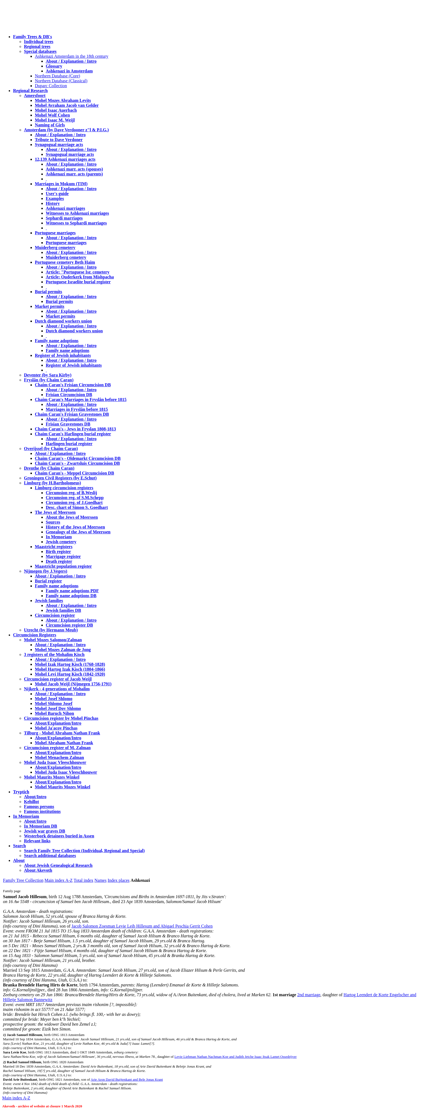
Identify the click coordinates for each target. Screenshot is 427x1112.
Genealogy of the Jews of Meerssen (78, 532)
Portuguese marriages (55, 232)
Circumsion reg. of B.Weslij (71, 492)
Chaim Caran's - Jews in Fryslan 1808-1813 (75, 429)
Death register (59, 561)
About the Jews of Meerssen (72, 517)
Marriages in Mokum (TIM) (61, 183)
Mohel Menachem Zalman (59, 757)
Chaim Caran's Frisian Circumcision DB (73, 384)
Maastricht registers (53, 546)
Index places (118, 880)
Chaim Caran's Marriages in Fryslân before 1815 (81, 399)
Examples (55, 198)
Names (100, 880)
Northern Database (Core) (57, 76)
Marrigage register (63, 556)
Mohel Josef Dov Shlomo (58, 708)
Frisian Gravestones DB (68, 424)
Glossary (54, 66)
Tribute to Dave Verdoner (59, 139)
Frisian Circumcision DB (69, 394)
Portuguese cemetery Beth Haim (65, 262)
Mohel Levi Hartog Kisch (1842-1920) (70, 674)
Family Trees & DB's (32, 36)
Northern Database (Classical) (61, 80)
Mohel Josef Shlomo (53, 698)
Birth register (58, 551)
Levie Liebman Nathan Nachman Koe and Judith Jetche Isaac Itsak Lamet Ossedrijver (236, 1057)
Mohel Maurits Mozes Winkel (62, 787)
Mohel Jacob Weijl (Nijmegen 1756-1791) (73, 684)
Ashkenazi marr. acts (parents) (74, 174)
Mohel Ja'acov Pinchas (56, 728)
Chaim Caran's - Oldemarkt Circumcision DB (78, 458)
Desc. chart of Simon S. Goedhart (77, 507)
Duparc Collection (51, 85)
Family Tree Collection (23, 880)
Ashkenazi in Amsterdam (69, 71)
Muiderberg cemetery (55, 247)
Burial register (48, 581)
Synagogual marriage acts (59, 144)
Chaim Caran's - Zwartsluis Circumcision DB (77, 463)
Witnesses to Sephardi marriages (76, 223)
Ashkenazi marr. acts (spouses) (74, 169)
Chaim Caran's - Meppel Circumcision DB (74, 473)
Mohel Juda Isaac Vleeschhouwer (66, 772)
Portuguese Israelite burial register (78, 281)
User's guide (57, 193)
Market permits (49, 306)
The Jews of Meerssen (55, 512)
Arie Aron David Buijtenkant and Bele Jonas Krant (127, 1079)
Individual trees (38, 41)
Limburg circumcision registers (64, 487)
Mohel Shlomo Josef (53, 703)
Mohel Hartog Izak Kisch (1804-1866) (70, 669)
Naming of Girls (50, 125)
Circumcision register (55, 615)
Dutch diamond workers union (63, 321)
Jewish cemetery (61, 541)
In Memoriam (59, 536)
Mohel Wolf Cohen (52, 115)
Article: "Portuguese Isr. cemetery (77, 272)
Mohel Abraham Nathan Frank (64, 742)
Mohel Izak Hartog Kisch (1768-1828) (70, 664)
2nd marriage (308, 994)
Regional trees (37, 46)
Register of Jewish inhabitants (63, 355)
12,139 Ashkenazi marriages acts (65, 159)
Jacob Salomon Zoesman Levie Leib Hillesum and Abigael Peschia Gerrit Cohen (142, 926)
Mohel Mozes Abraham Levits (63, 100)
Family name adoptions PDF (72, 590)
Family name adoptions (56, 340)
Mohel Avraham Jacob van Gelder (67, 105)
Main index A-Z (58, 880)
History (53, 203)
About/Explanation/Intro (58, 723)
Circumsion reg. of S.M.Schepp (75, 497)
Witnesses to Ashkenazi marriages (77, 213)
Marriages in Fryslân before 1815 (77, 409)
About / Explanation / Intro (71, 61)
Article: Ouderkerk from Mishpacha (80, 277)
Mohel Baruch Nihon (54, 713)
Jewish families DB (63, 610)
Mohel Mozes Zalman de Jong (63, 649)
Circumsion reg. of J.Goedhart (74, 502)
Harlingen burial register (69, 443)
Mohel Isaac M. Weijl (55, 120)
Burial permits (48, 291)
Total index (83, 880)
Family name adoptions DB (71, 595)
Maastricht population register (63, 566)
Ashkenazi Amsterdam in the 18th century (71, 56)
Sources (53, 522)
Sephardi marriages (64, 218)
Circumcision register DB (69, 625)
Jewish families (49, 600)
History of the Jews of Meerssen (75, 527)
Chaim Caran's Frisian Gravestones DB (72, 414)
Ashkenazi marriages (65, 208)
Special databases (40, 51)
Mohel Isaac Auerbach (56, 110)
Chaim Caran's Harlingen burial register (73, 434)
